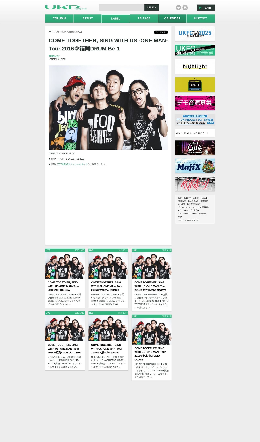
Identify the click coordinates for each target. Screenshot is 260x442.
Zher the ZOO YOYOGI (187, 213)
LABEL (204, 198)
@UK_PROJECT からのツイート (192, 133)
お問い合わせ (183, 210)
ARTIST (196, 198)
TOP (179, 198)
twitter (178, 7)
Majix (180, 216)
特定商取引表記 (193, 204)
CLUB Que (195, 210)
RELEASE (182, 201)
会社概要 (181, 204)
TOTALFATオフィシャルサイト (72, 164)
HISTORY (204, 201)
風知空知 (202, 213)
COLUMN (187, 198)
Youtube (185, 7)
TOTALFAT (54, 56)
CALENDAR (193, 201)
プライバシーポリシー (187, 207)
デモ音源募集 (203, 207)
